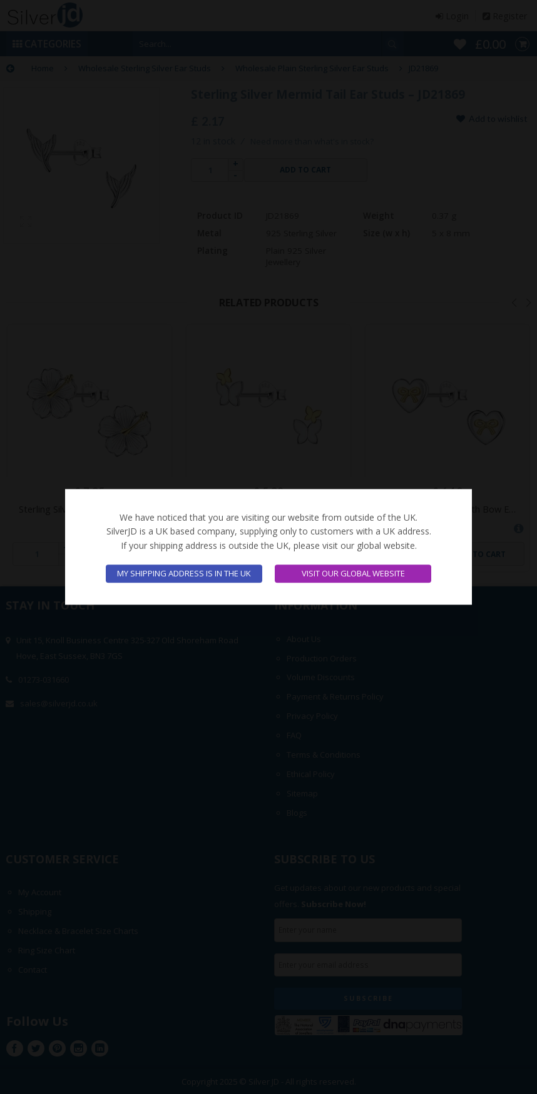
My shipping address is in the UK (184, 574)
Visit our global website (353, 574)
